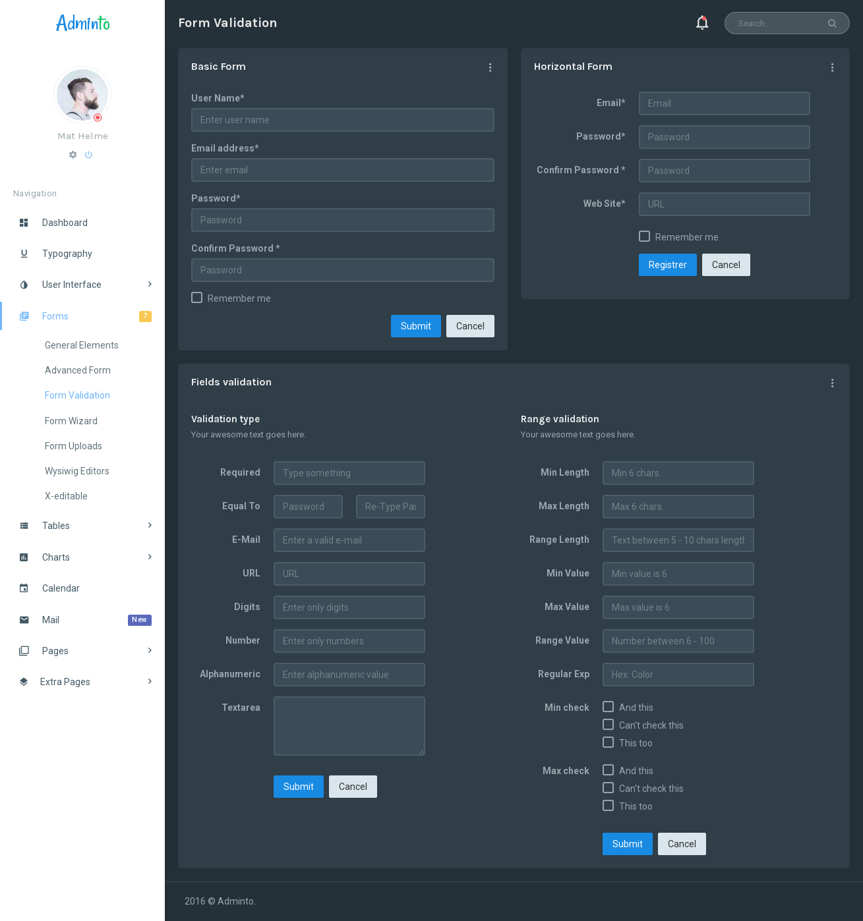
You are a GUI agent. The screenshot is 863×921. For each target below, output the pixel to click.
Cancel (470, 326)
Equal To (241, 506)
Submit (416, 326)
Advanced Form (78, 370)
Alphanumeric (230, 674)
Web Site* (604, 203)
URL (251, 573)
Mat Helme (82, 136)
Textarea (241, 707)
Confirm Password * (235, 248)
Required (240, 472)
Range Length (559, 539)
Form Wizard (71, 421)
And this (636, 707)
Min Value (568, 573)
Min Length (565, 472)
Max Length (564, 506)
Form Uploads (73, 446)
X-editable (66, 496)
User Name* (218, 98)
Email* (611, 103)
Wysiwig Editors (77, 471)
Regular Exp (563, 674)
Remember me (239, 298)
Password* (216, 198)
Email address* (225, 148)
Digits (247, 606)
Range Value (562, 640)
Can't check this (651, 725)
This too (636, 743)
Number (242, 640)
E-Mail (246, 539)
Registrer (668, 265)
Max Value (567, 606)
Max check (566, 771)
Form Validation (77, 395)
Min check (567, 707)
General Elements (82, 345)
